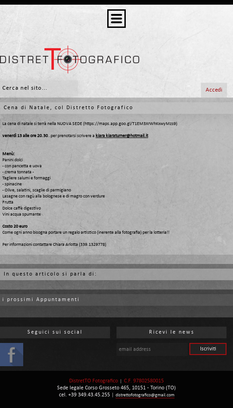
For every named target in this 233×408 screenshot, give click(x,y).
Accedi (214, 90)
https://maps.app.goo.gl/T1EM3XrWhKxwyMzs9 (130, 123)
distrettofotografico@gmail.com (145, 395)
